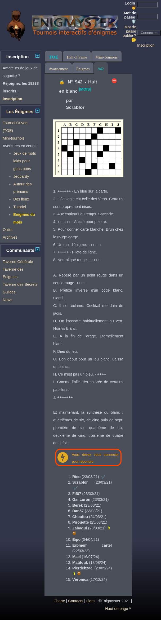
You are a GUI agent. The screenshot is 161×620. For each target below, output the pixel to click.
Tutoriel (19, 207)
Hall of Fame (77, 57)
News (7, 300)
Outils (7, 230)
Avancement (58, 69)
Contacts (75, 601)
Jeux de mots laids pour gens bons (24, 161)
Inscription (146, 45)
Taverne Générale (18, 262)
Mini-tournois (13, 138)
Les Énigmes (19, 111)
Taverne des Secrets (20, 284)
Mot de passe (130, 17)
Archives (10, 237)
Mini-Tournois (106, 57)
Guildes (9, 292)
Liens (90, 601)
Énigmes (83, 69)
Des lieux (21, 199)
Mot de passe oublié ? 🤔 (129, 33)
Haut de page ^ (118, 608)
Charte (59, 601)
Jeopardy (21, 176)
